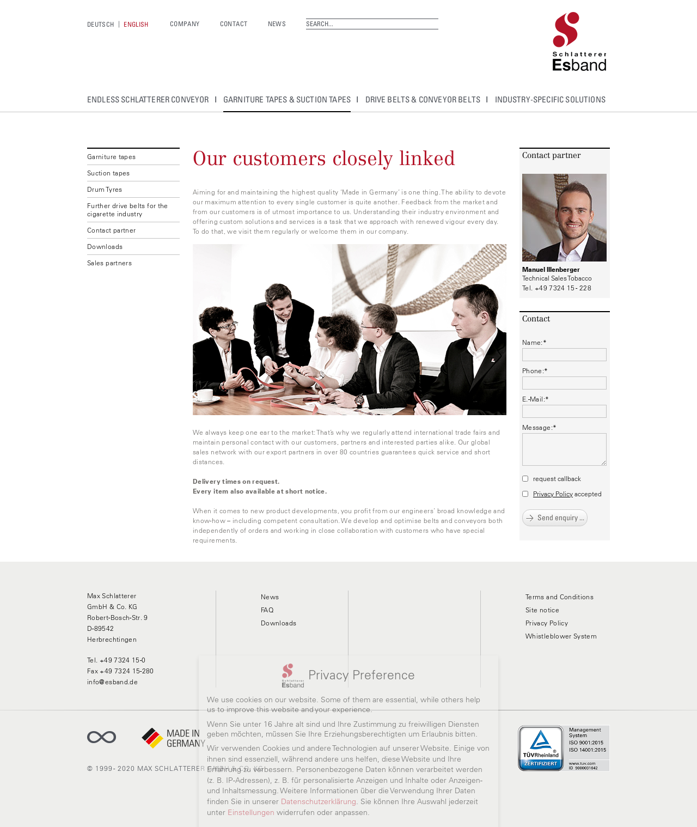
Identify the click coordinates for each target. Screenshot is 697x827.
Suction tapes (108, 173)
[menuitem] (100, 24)
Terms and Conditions (559, 597)
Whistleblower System (561, 636)
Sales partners (109, 263)
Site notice (542, 610)
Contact (234, 24)
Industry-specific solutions (550, 99)
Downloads (105, 246)
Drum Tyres (105, 189)
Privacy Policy (553, 494)
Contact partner (111, 230)
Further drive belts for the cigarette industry (127, 210)
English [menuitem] (136, 24)
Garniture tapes (111, 157)
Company (185, 24)
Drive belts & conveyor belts (423, 99)
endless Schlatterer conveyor (148, 99)
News (277, 24)
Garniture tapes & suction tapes (287, 99)
